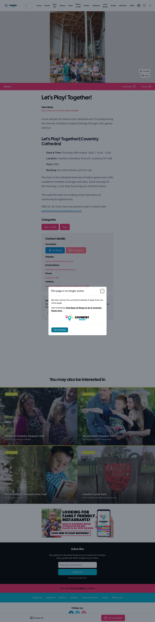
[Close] (102, 291)
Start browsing (60, 330)
